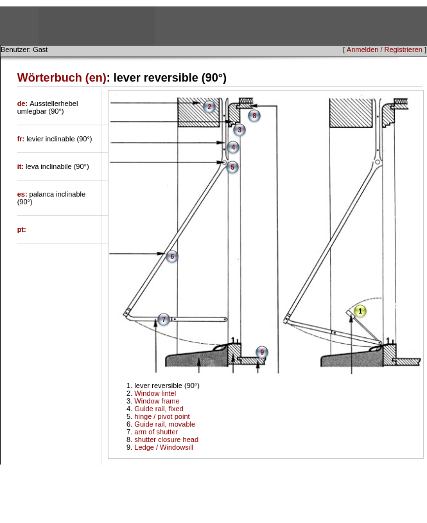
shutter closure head (166, 439)
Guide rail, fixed (158, 408)
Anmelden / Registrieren (385, 49)
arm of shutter (156, 432)
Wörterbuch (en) (62, 77)
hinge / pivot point (161, 416)
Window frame (156, 401)
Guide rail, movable (164, 424)
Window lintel (155, 393)
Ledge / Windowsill (163, 447)
